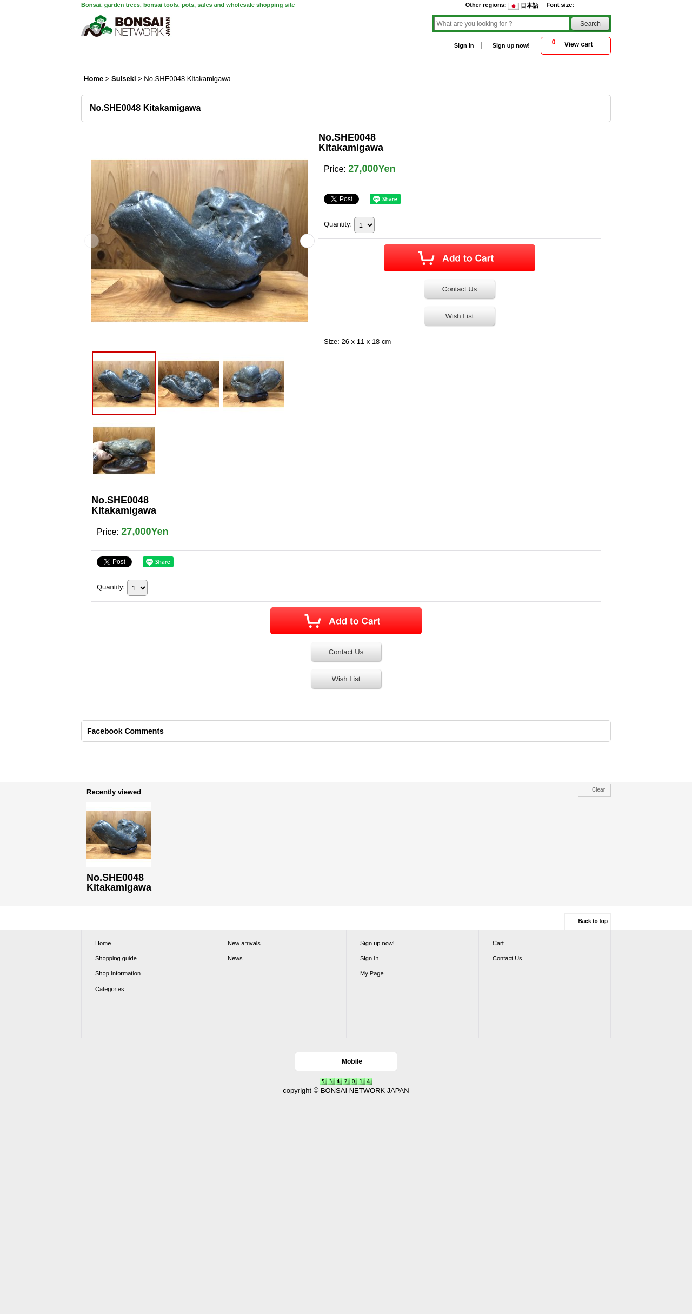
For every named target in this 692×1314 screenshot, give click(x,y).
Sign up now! (511, 45)
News (235, 958)
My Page (372, 973)
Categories (109, 989)
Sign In (464, 45)
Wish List (459, 316)
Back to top (593, 921)
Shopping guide (116, 958)
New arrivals (244, 943)
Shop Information (118, 973)
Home (103, 943)
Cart (498, 943)
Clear (598, 790)
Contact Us (459, 289)
